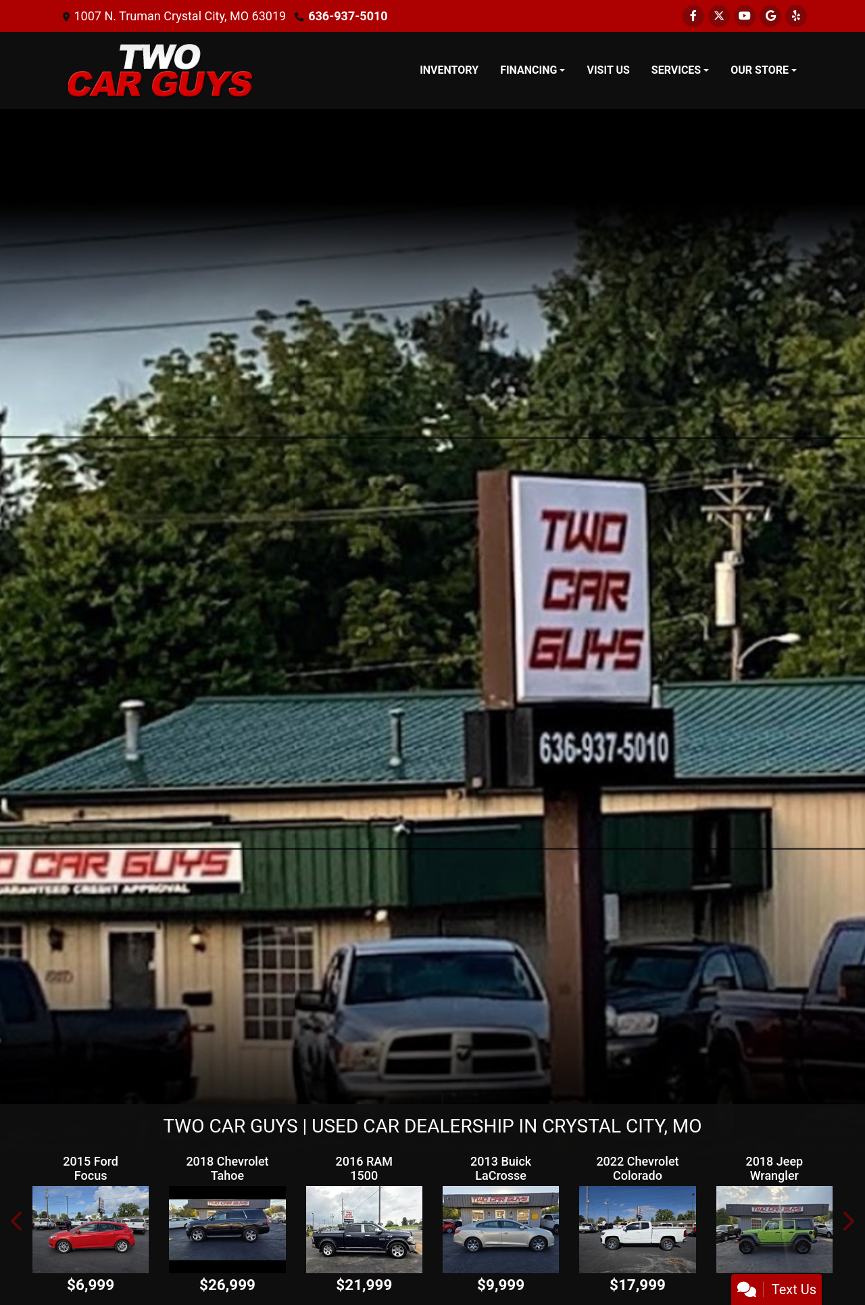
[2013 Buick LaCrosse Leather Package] (501, 1229)
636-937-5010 (347, 16)
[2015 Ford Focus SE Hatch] (90, 1229)
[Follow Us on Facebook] (693, 15)
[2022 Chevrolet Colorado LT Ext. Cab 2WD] (637, 1229)
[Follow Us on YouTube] (745, 15)
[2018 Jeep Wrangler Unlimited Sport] (774, 1229)
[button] (17, 1221)
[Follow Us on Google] (770, 15)
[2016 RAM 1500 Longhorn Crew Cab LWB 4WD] (364, 1229)
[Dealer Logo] (160, 70)
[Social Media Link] (796, 15)
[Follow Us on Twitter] (719, 15)
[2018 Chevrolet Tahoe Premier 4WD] (227, 1229)
